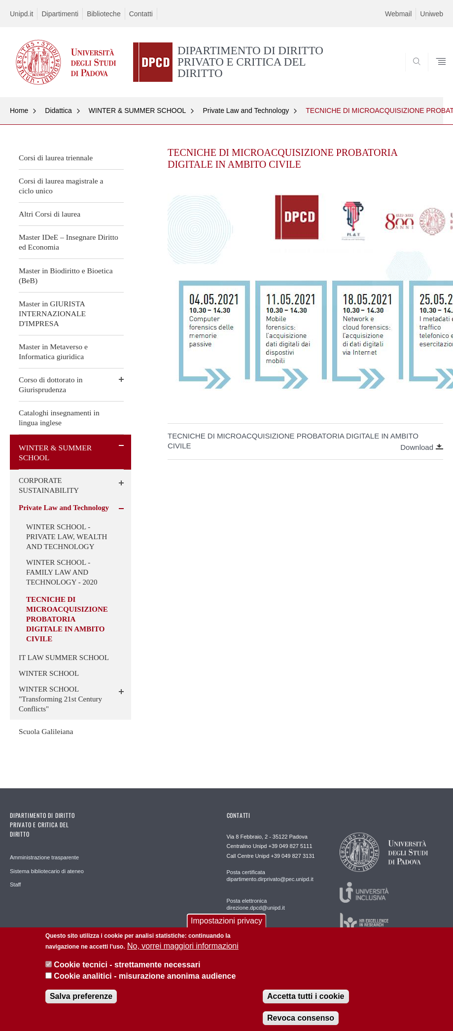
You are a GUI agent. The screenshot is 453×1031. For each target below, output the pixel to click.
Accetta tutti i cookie (305, 1005)
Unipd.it (21, 14)
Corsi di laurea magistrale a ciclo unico (61, 186)
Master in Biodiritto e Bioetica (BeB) (66, 275)
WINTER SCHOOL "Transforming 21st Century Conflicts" (60, 699)
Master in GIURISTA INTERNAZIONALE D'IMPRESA (52, 313)
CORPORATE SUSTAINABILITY (49, 485)
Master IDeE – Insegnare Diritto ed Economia (68, 242)
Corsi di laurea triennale (56, 157)
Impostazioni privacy (226, 929)
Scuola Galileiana (46, 731)
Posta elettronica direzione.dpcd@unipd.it (256, 904)
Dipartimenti (59, 14)
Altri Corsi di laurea (49, 214)
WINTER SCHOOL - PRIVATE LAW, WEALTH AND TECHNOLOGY (66, 537)
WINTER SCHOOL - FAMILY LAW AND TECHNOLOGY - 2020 (61, 572)
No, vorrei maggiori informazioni (183, 955)
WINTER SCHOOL (49, 673)
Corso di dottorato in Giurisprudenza (51, 384)
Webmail (398, 14)
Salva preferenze (81, 1005)
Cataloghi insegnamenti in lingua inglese (59, 417)
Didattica (58, 110)
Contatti (141, 14)
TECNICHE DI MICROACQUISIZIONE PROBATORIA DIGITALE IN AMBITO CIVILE (67, 619)
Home (19, 110)
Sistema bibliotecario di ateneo (47, 871)
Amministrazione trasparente (44, 857)
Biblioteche (104, 14)
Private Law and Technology (246, 110)
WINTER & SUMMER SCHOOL (137, 110)
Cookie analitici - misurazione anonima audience (145, 985)
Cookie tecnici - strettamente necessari (127, 974)
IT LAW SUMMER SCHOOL (64, 658)
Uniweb (431, 14)
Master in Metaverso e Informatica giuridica (53, 351)
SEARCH (413, 73)
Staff (15, 884)
